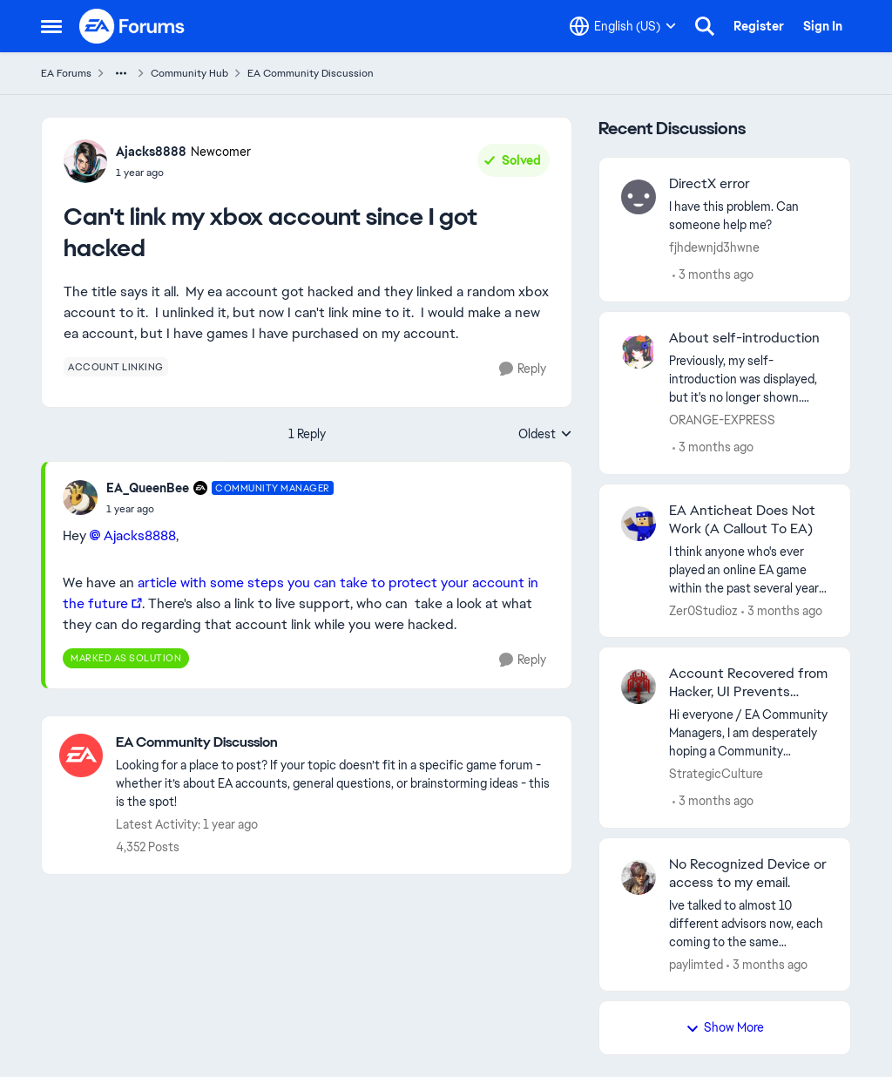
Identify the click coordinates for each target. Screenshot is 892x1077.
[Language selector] (623, 26)
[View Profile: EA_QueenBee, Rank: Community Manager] (80, 497)
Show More (725, 1027)
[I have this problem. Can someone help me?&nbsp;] (748, 216)
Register (758, 26)
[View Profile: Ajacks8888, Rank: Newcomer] (85, 161)
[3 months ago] (712, 275)
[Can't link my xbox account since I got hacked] (220, 509)
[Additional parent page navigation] (121, 73)
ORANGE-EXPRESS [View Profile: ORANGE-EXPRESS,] (722, 420)
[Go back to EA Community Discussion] (335, 743)
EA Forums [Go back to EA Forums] (66, 73)
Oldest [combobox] (545, 435)
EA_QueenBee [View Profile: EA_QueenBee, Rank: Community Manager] (147, 488)
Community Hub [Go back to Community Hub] (189, 73)
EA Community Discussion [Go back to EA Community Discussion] (310, 73)
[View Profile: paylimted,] (638, 877)
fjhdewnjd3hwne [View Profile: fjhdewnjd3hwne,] (714, 247)
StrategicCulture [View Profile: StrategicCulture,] (716, 774)
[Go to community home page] (132, 26)
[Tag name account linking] (116, 366)
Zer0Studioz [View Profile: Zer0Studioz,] (703, 610)
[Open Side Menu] (51, 26)
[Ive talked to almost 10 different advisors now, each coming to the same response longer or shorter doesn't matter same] (748, 923)
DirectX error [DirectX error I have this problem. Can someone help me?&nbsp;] (709, 184)
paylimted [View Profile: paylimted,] (696, 964)
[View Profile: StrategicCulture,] (638, 686)
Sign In (822, 26)
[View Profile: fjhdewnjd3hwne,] (638, 197)
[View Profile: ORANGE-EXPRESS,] (638, 351)
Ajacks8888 (140, 535)
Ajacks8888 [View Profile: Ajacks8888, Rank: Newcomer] (151, 151)
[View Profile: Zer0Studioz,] (638, 523)
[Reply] (523, 369)
